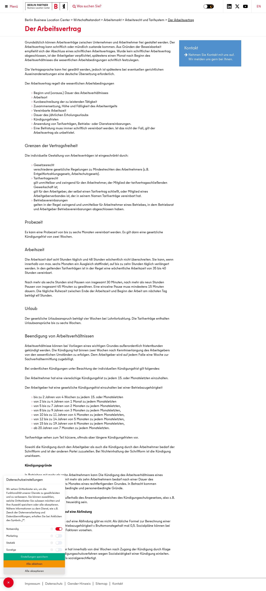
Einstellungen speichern (34, 556)
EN (259, 6)
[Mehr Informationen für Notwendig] (52, 529)
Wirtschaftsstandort (86, 20)
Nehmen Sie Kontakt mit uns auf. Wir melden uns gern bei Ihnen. (209, 57)
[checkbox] (58, 529)
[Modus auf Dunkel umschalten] (209, 6)
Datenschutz (54, 584)
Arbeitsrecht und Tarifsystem (144, 20)
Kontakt (117, 584)
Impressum (32, 584)
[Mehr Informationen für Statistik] (52, 543)
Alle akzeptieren (34, 571)
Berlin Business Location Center (47, 20)
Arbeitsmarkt (112, 20)
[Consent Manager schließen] (8, 582)
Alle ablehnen (34, 564)
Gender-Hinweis (79, 584)
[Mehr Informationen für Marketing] (52, 536)
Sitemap (101, 584)
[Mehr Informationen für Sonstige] (52, 550)
